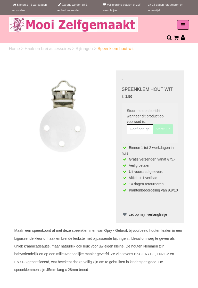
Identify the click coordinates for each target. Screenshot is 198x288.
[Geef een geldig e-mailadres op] (140, 129)
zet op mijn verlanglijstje (144, 214)
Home (15, 48)
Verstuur (163, 129)
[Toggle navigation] (183, 25)
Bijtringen (85, 48)
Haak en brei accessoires (48, 48)
